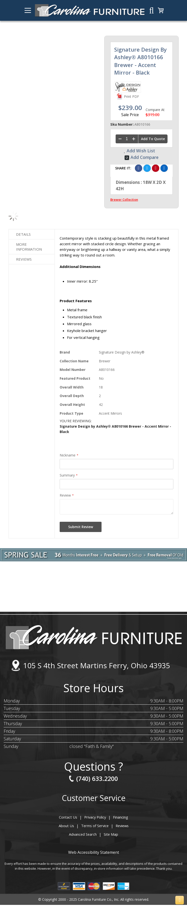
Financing (120, 817)
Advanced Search (83, 834)
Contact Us (68, 817)
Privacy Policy (95, 817)
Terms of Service (94, 825)
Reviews (24, 259)
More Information (29, 247)
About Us (66, 825)
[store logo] (89, 10)
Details (23, 234)
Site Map (111, 834)
